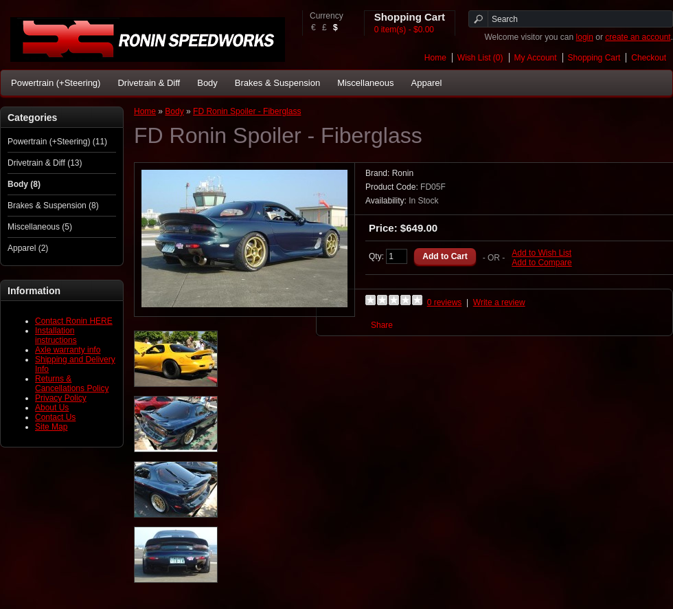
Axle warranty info (67, 350)
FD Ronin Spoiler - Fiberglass (247, 111)
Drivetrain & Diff (148, 83)
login (584, 37)
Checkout (648, 58)
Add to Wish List (541, 253)
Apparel (426, 83)
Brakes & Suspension (277, 83)
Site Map (51, 427)
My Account (535, 58)
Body (207, 83)
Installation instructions (56, 335)
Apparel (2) (28, 248)
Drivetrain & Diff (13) (45, 163)
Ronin (402, 173)
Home (435, 58)
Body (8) (24, 184)
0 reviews (444, 302)
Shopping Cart (594, 58)
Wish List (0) (480, 58)
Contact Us (55, 417)
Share (382, 325)
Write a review (499, 302)
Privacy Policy (61, 398)
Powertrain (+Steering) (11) (57, 141)
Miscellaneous (365, 83)
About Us (52, 407)
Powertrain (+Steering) (55, 83)
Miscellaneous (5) (40, 227)
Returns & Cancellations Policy (72, 383)
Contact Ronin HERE (74, 321)
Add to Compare (541, 262)
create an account (637, 37)
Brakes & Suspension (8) (53, 205)
